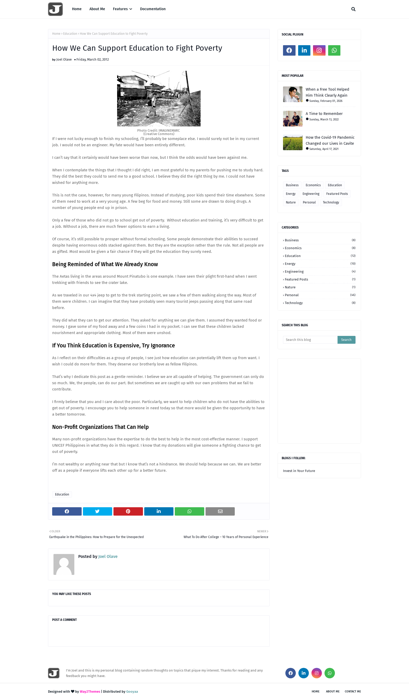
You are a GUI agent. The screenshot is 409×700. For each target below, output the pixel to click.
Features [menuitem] (120, 9)
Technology (331, 202)
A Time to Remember (324, 113)
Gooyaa (132, 691)
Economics (313, 185)
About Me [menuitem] (97, 9)
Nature (291, 202)
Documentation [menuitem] (153, 9)
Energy (291, 194)
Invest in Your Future (299, 471)
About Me (333, 691)
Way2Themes (90, 691)
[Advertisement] (346, 400)
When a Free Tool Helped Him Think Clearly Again (327, 92)
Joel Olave (64, 59)
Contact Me (353, 691)
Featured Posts (337, 194)
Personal (309, 202)
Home (56, 34)
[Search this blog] (310, 340)
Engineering (311, 194)
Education (70, 34)
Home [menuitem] (77, 9)
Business (292, 185)
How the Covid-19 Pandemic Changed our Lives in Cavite (330, 140)
